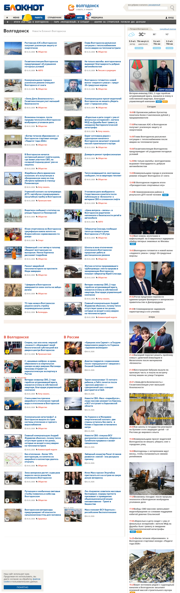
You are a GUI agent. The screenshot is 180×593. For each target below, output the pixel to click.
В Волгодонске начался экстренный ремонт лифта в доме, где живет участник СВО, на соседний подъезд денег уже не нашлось (42, 159)
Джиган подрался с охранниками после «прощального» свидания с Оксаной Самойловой (102, 364)
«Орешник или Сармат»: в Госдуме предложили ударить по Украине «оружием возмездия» (102, 345)
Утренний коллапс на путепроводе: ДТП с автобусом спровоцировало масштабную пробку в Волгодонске (43, 194)
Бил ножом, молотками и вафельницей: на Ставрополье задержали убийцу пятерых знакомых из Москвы (151, 239)
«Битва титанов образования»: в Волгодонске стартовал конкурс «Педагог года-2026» (42, 138)
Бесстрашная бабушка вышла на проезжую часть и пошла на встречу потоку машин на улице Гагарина (148, 372)
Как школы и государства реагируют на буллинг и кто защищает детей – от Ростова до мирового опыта (150, 429)
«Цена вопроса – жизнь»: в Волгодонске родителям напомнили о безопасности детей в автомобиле (103, 214)
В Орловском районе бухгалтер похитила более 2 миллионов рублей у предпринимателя (149, 115)
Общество (42, 52)
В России (71, 337)
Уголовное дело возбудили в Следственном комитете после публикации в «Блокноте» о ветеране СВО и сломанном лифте (102, 195)
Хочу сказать (104, 131)
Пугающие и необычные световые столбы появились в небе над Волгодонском (42, 494)
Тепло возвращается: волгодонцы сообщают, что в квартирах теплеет (103, 174)
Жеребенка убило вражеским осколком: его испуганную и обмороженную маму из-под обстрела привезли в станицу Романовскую (40, 178)
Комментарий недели (107, 317)
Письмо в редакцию (107, 70)
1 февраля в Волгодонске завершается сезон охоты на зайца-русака (43, 287)
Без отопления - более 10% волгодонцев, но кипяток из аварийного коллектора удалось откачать (41, 458)
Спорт (40, 240)
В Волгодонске (16, 337)
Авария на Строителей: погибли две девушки (120, 22)
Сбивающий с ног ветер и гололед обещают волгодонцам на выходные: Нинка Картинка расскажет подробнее (42, 251)
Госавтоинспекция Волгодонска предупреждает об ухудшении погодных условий (41, 64)
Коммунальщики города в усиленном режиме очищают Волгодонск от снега (40, 83)
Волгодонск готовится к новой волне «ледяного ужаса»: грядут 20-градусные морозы (102, 83)
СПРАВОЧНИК (55, 17)
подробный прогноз (168, 29)
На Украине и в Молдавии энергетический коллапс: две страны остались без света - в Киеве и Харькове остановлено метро (101, 422)
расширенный (154, 5)
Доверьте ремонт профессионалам (103, 154)
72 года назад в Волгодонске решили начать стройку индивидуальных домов (40, 306)
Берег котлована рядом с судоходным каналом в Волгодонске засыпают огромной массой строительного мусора (102, 140)
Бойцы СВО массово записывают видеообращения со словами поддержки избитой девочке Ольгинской (150, 511)
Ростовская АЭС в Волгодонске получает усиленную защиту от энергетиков (41, 45)
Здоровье (42, 519)
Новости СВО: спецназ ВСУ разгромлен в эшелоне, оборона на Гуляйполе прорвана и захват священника (103, 439)
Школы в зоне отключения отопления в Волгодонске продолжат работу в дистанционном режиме (98, 251)
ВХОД (169, 17)
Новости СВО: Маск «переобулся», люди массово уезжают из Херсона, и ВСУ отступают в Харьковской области (103, 402)
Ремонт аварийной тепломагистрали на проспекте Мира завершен (41, 269)
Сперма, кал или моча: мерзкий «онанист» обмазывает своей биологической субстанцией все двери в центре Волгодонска (41, 346)
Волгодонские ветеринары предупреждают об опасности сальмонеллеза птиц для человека (43, 512)
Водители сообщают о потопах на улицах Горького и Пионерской (42, 211)
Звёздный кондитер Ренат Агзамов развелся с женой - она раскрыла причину (103, 457)
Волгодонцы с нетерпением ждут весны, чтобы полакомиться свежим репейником (149, 454)
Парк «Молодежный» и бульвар (71, 22)
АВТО (73, 17)
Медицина (94, 17)
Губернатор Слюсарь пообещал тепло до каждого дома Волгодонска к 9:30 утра (101, 231)
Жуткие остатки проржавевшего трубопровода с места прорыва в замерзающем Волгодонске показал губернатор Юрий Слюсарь (103, 270)
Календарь (43, 312)
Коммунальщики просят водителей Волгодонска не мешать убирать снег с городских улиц (103, 101)
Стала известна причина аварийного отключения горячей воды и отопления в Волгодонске (42, 401)
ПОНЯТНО (22, 587)
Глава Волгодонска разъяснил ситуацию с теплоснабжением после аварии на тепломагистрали (103, 45)
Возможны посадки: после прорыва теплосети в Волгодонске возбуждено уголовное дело (43, 120)
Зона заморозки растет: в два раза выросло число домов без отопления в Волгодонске (42, 475)
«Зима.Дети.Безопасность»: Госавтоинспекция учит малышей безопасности (42, 101)
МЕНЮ (16, 17)
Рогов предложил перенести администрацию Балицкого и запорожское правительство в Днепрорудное (151, 299)
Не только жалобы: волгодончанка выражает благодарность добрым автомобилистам (103, 64)
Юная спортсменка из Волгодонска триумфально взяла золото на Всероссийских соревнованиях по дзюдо (43, 233)
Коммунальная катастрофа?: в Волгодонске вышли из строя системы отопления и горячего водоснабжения (41, 421)
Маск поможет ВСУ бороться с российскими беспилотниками (100, 511)
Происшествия (44, 201)
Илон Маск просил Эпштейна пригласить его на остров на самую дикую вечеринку (103, 475)
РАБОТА (32, 17)
